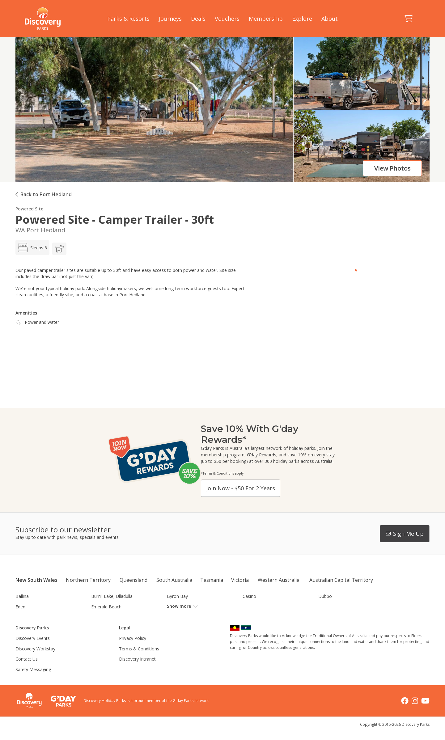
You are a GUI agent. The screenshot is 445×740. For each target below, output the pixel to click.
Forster (174, 607)
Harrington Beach (336, 607)
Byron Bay (177, 596)
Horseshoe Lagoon (34, 617)
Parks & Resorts (128, 18)
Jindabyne (100, 617)
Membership (266, 18)
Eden (20, 607)
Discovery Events (32, 649)
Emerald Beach (106, 607)
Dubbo (325, 596)
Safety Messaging (33, 680)
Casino (249, 596)
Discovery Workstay (35, 659)
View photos (392, 168)
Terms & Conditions (139, 659)
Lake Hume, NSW (184, 617)
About (329, 18)
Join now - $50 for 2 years (240, 488)
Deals (198, 18)
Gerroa (249, 607)
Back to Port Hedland (46, 194)
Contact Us (26, 669)
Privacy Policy (132, 649)
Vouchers (227, 18)
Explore (302, 18)
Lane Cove (253, 617)
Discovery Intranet (137, 669)
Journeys (170, 18)
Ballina (22, 596)
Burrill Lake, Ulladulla (112, 596)
